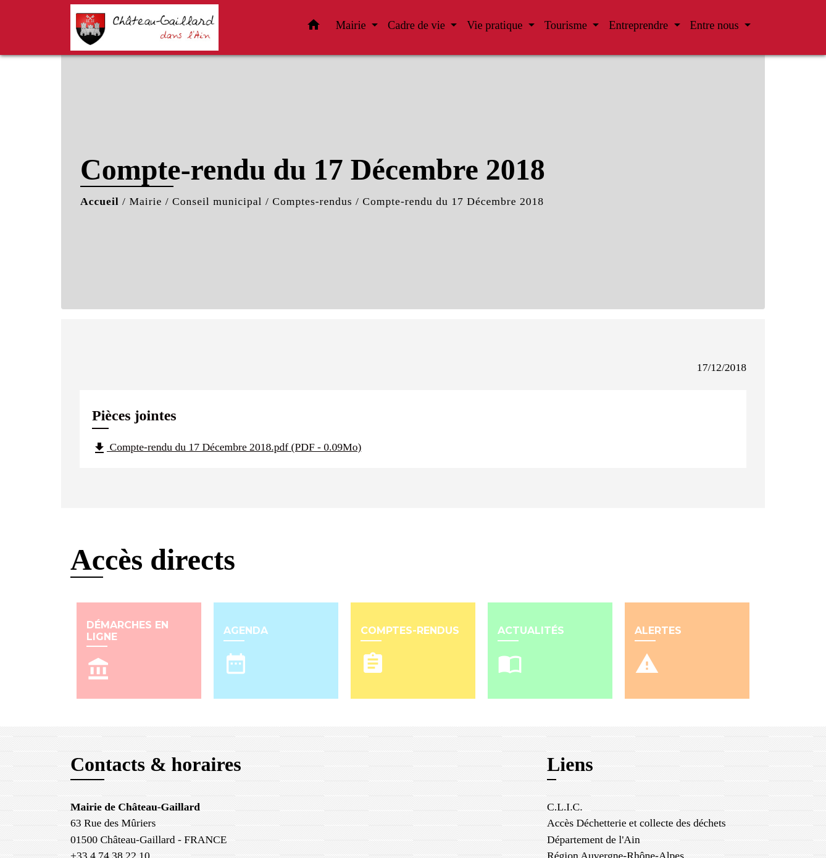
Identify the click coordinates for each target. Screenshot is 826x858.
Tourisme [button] (567, 25)
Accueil (99, 201)
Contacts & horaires (155, 764)
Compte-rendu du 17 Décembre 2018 (453, 201)
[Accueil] (147, 27)
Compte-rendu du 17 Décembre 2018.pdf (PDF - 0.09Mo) (226, 448)
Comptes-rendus (312, 201)
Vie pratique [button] (496, 25)
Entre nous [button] (716, 25)
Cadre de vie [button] (418, 25)
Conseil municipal (217, 201)
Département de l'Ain (593, 839)
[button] (313, 27)
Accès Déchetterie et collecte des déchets (636, 823)
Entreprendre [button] (640, 25)
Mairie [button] (352, 25)
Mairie (145, 201)
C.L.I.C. (565, 807)
